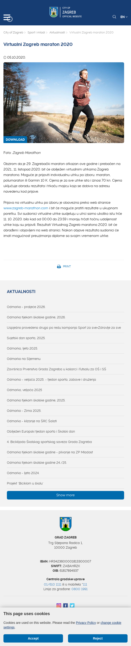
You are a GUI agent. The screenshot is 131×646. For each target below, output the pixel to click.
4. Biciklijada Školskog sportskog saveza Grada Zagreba (49, 442)
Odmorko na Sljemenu (23, 359)
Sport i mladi (36, 32)
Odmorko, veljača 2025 (24, 390)
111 (85, 584)
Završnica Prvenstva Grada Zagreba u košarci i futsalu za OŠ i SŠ (56, 369)
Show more (65, 495)
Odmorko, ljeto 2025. (22, 348)
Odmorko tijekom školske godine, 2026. (36, 317)
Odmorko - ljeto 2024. (23, 473)
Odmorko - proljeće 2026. (26, 307)
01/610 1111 (52, 584)
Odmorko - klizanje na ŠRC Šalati (32, 421)
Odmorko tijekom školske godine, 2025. (36, 400)
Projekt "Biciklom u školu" (25, 483)
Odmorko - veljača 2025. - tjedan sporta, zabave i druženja (51, 379)
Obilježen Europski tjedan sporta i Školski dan (41, 431)
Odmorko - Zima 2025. (24, 411)
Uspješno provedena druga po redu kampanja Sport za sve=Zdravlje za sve (64, 327)
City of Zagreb (13, 32)
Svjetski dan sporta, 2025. (26, 338)
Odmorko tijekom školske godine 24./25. (37, 462)
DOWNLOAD (15, 139)
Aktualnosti (57, 32)
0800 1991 (79, 589)
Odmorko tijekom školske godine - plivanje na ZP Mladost (50, 452)
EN (124, 17)
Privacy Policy (86, 623)
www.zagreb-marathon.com (25, 208)
